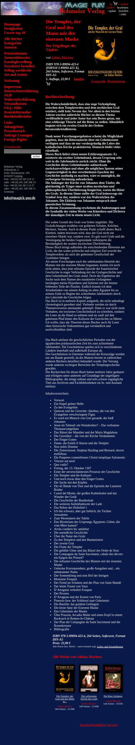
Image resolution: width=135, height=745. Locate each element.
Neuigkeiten (13, 28)
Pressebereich (14, 131)
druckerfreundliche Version (99, 725)
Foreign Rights (15, 139)
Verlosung (11, 81)
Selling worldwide (17, 70)
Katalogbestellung (18, 62)
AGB (8, 95)
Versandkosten (15, 104)
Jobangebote (13, 127)
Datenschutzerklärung (21, 91)
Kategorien (12, 43)
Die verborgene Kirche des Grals (89, 697)
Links (8, 122)
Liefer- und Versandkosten (110, 646)
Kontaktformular (17, 112)
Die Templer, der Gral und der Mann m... (64, 699)
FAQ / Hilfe (13, 108)
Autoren (10, 47)
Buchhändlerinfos (17, 116)
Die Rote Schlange (113, 696)
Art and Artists (15, 74)
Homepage (12, 24)
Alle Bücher (13, 39)
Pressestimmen (15, 53)
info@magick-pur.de (19, 198)
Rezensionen (116, 81)
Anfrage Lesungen (18, 135)
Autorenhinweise (17, 57)
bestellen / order (123, 12)
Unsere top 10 (14, 33)
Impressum (12, 87)
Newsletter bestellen (19, 66)
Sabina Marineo (62, 57)
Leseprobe (98, 81)
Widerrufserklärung (19, 99)
